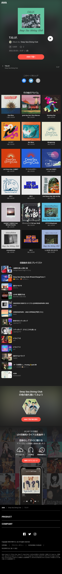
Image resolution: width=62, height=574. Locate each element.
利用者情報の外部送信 (34, 545)
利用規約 (4, 545)
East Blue (11, 115)
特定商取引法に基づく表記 (9, 548)
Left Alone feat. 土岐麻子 (10, 169)
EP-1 (31, 250)
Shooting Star (51, 115)
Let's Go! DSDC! (51, 169)
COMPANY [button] (7, 524)
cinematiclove (10, 250)
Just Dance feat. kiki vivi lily (51, 196)
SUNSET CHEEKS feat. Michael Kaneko (11, 224)
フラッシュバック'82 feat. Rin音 (31, 223)
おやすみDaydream (51, 223)
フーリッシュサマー (31, 169)
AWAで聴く (31, 57)
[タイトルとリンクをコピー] (38, 80)
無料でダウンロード (31, 460)
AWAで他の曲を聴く (31, 419)
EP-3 (10, 196)
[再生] (50, 38)
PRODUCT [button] (7, 516)
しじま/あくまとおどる (51, 250)
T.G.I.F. (26, 507)
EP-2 (31, 196)
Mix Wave (31, 142)
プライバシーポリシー (18, 545)
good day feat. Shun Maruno (31, 115)
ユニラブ (10, 142)
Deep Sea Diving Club (29, 42)
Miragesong (51, 142)
